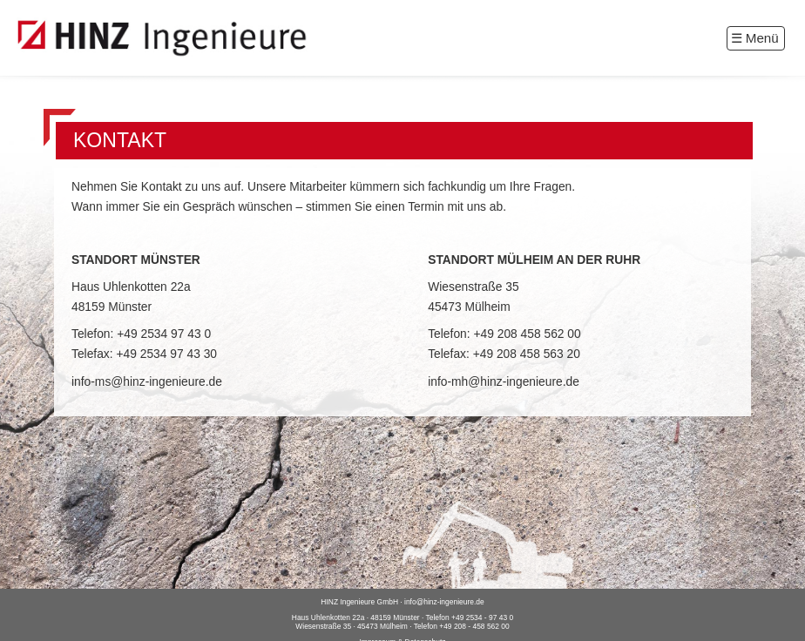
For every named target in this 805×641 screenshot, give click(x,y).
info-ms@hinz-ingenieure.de (146, 381)
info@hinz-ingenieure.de (444, 601)
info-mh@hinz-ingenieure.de (503, 381)
